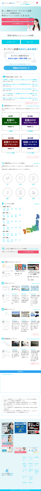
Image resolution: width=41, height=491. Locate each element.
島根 (8, 233)
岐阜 (12, 216)
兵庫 (20, 227)
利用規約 (25, 482)
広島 (16, 233)
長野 (4, 216)
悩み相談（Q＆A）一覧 (30, 103)
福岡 (4, 240)
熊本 (16, 240)
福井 (16, 215)
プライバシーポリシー (31, 459)
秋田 (20, 209)
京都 (12, 227)
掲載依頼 (37, 457)
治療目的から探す (11, 42)
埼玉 (20, 221)
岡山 (12, 233)
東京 (4, 221)
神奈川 (8, 223)
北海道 (4, 209)
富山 (8, 215)
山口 (20, 233)
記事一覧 (35, 334)
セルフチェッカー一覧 (32, 157)
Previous (3, 272)
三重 (4, 227)
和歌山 (8, 229)
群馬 (16, 221)
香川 (8, 235)
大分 (20, 240)
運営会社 (31, 482)
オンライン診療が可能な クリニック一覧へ (17, 19)
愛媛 (12, 235)
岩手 (12, 209)
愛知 (16, 216)
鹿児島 (8, 241)
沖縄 (12, 241)
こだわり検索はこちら (17, 23)
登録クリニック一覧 (25, 459)
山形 (4, 210)
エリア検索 (30, 42)
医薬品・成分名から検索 (25, 465)
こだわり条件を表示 (28, 252)
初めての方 (37, 4)
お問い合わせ (37, 464)
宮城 (16, 209)
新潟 (4, 215)
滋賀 (8, 227)
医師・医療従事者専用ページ (37, 472)
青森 (8, 209)
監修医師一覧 (34, 363)
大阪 (16, 227)
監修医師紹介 (31, 470)
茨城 (8, 221)
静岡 (8, 216)
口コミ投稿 (25, 477)
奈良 (4, 229)
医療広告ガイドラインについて (31, 466)
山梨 (20, 215)
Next (37, 272)
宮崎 (4, 241)
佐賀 (8, 240)
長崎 (12, 240)
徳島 (4, 235)
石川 (12, 215)
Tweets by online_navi (7, 374)
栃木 (12, 221)
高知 (16, 235)
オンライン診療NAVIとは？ (31, 478)
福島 (8, 210)
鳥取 (4, 233)
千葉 (4, 223)
